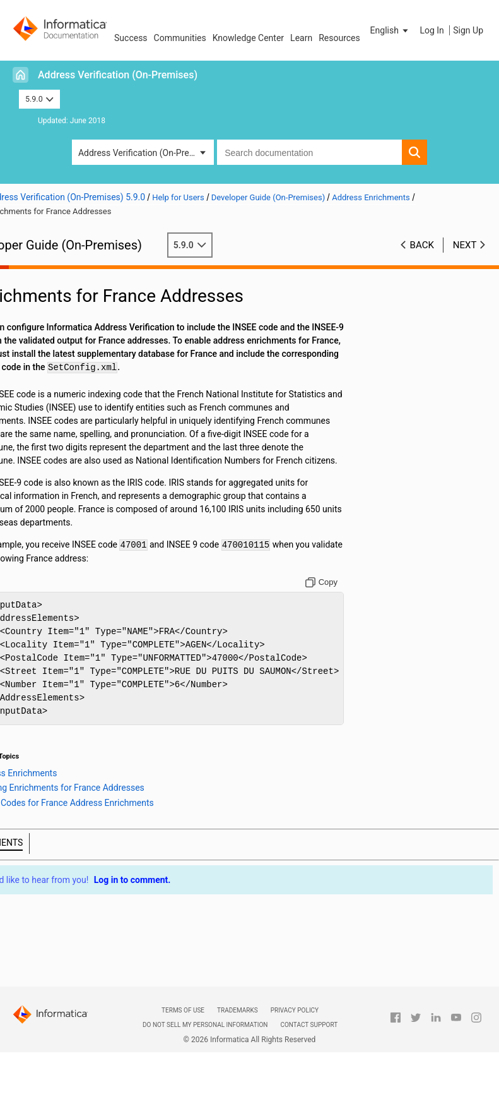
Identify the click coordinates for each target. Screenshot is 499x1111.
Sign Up (468, 30)
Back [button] (422, 245)
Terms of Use (182, 1010)
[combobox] (309, 152)
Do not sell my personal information (205, 1024)
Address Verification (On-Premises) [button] (146, 153)
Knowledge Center (248, 38)
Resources (339, 38)
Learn (301, 38)
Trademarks (237, 1010)
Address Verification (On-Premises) (117, 75)
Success (131, 38)
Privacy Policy (295, 1010)
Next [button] (465, 245)
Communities (180, 38)
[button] (390, 30)
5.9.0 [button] (39, 99)
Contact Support (309, 1024)
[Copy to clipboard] (332, 595)
